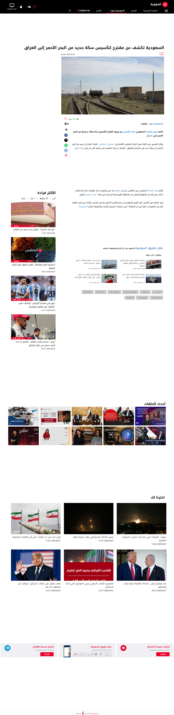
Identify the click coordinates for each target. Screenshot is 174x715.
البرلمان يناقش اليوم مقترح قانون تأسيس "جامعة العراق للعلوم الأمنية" (132, 263)
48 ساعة (44, 198)
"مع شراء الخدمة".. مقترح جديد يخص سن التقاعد (34, 229)
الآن (54, 198)
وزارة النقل (79, 148)
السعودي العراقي (107, 144)
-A (66, 129)
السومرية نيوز (116, 11)
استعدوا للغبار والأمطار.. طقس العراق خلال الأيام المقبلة (33, 266)
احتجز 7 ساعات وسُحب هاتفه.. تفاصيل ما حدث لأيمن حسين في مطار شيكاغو (35, 343)
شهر (23, 198)
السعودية (83, 206)
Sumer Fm (84, 11)
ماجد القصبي (129, 132)
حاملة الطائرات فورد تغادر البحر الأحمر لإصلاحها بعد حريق (133, 276)
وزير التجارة (151, 132)
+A (66, 124)
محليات (16, 226)
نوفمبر (88, 194)
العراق (149, 136)
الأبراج (98, 11)
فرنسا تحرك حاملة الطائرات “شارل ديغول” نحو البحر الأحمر (88, 262)
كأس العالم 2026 (16, 299)
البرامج (134, 11)
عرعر (94, 194)
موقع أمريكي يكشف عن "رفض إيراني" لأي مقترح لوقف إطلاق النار (87, 276)
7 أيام (32, 198)
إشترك (47, 654)
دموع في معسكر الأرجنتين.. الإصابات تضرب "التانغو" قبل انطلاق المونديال (36, 305)
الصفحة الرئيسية (150, 11)
